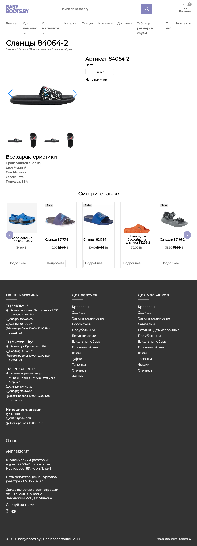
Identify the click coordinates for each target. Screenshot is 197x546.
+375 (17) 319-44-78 (20, 391)
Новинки (105, 23)
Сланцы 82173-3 (56, 239)
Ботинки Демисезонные (158, 330)
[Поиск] (146, 9)
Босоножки (81, 324)
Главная (12, 23)
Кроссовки (81, 307)
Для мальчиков (50, 28)
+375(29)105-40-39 (20, 418)
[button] (75, 93)
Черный (99, 72)
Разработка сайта (166, 539)
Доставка (124, 23)
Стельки (79, 370)
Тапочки (79, 365)
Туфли (77, 359)
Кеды (76, 353)
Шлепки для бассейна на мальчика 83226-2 (136, 239)
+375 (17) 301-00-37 (20, 323)
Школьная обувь (86, 341)
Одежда (78, 313)
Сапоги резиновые (88, 318)
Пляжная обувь (85, 347)
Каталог (70, 23)
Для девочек (29, 28)
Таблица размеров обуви (145, 28)
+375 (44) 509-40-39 (21, 351)
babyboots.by (29, 539)
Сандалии (146, 324)
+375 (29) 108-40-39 (21, 319)
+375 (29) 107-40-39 (20, 386)
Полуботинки (83, 330)
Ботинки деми (84, 336)
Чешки (77, 376)
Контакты (183, 23)
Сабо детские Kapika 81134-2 (22, 239)
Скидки (87, 23)
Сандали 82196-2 (172, 239)
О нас (168, 26)
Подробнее (17, 263)
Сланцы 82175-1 (94, 239)
